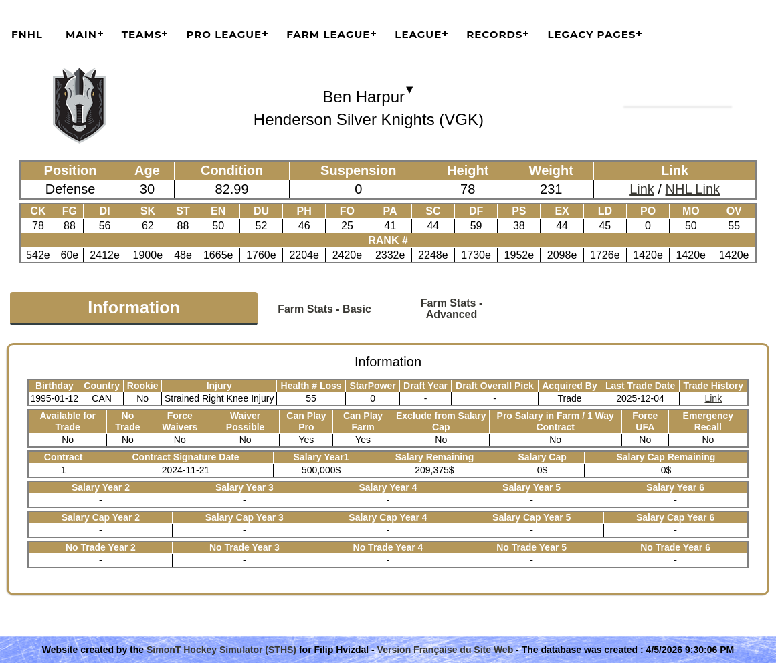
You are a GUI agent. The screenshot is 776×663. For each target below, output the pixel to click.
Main (81, 34)
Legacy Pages (591, 34)
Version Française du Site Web (445, 649)
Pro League (224, 34)
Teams (142, 34)
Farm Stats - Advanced (451, 308)
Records (494, 34)
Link (641, 189)
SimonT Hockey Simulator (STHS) (221, 649)
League (418, 34)
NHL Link (693, 189)
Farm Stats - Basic (324, 309)
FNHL (27, 34)
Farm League (328, 34)
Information (134, 307)
